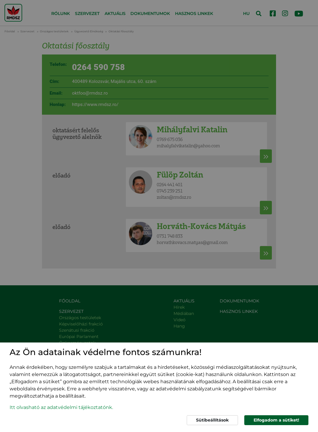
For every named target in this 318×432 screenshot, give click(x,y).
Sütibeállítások (212, 420)
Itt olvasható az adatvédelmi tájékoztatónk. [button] (61, 407)
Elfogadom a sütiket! (276, 420)
